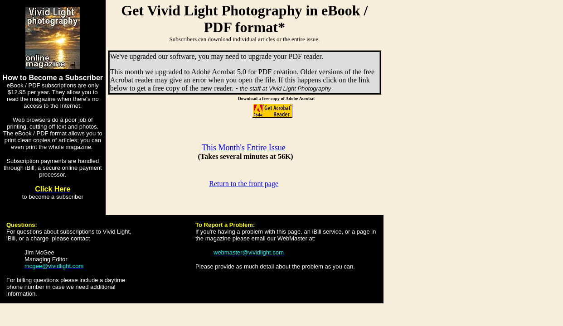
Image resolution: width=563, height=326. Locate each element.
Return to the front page (243, 183)
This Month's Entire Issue (244, 147)
